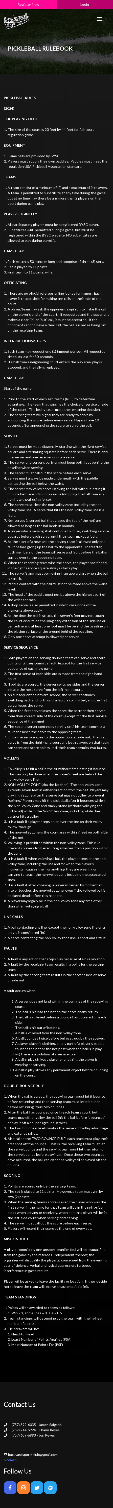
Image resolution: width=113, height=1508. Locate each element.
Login (84, 4)
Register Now (28, 4)
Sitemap (10, 1460)
